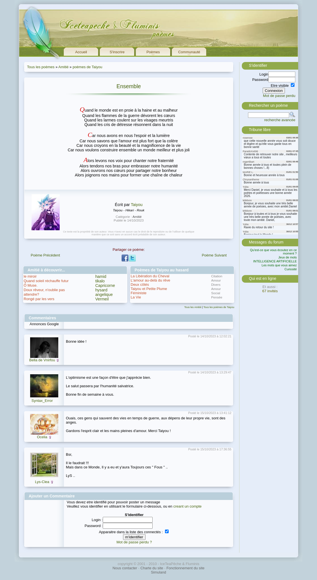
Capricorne (105, 285)
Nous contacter (125, 568)
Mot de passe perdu (279, 96)
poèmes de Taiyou (87, 67)
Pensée (216, 297)
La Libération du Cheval (150, 276)
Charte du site (151, 568)
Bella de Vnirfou (42, 360)
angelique (104, 294)
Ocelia (42, 437)
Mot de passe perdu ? (134, 542)
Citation (216, 276)
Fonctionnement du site (185, 568)
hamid (100, 276)
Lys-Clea (42, 482)
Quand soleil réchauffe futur (46, 281)
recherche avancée (279, 120)
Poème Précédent (45, 255)
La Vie (136, 297)
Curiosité (291, 269)
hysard (101, 290)
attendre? (31, 294)
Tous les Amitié (193, 307)
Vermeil (102, 299)
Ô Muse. (30, 285)
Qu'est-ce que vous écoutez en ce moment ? (273, 251)
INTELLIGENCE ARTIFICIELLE (275, 261)
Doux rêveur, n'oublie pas (44, 290)
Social (215, 293)
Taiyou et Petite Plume (149, 289)
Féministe (138, 293)
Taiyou (136, 204)
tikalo (99, 281)
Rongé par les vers (39, 299)
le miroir (30, 276)
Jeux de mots (287, 257)
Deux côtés (140, 284)
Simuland (158, 572)
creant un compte (187, 506)
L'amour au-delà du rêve (150, 280)
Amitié (63, 67)
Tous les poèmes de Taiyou (218, 307)
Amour (216, 280)
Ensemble (129, 86)
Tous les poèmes (41, 67)
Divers (215, 284)
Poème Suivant (214, 255)
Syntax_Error (42, 401)
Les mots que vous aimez (279, 265)
